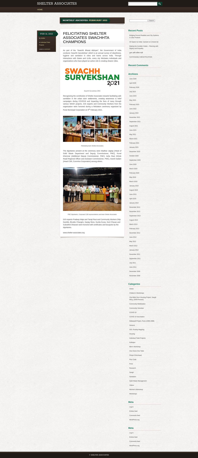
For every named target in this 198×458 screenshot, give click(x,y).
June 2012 (132, 237)
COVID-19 (132, 312)
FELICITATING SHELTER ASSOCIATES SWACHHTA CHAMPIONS (86, 37)
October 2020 (134, 156)
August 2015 (133, 190)
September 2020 (135, 160)
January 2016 (134, 186)
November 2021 (134, 117)
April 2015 (132, 199)
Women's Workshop (136, 389)
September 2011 (135, 258)
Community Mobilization (137, 304)
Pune (131, 364)
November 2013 (134, 211)
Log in (131, 407)
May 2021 (132, 134)
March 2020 (133, 169)
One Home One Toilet (136, 351)
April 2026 (132, 83)
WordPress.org (134, 420)
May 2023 (132, 100)
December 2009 (134, 271)
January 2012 (134, 250)
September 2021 (135, 121)
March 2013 (133, 224)
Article (131, 289)
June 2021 (132, 130)
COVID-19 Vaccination (136, 317)
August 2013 (133, 220)
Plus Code (132, 359)
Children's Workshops (136, 293)
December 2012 (134, 233)
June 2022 (132, 109)
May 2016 (132, 177)
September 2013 (135, 216)
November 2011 (134, 254)
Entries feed (133, 411)
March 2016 (133, 181)
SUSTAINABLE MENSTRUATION (140, 57)
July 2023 (132, 92)
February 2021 (134, 143)
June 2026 (132, 79)
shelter (43, 38)
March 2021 (133, 139)
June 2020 (132, 164)
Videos (131, 385)
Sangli (131, 372)
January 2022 (134, 113)
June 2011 (132, 267)
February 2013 (134, 229)
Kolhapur (132, 342)
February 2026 (134, 87)
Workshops (133, 394)
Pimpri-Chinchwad (135, 355)
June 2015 (132, 194)
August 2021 (133, 126)
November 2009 (134, 276)
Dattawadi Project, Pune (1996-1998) (141, 321)
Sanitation (132, 377)
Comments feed (134, 415)
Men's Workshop (135, 347)
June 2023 (132, 96)
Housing (132, 334)
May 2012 (132, 241)
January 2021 (134, 147)
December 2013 (134, 207)
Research (132, 368)
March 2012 (133, 246)
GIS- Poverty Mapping (136, 329)
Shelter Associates (57, 4)
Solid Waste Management (138, 381)
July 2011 (132, 263)
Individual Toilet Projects (137, 338)
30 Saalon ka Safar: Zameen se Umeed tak (143, 42)
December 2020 (134, 151)
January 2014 (134, 203)
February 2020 (134, 173)
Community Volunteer (136, 308)
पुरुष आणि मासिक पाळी (136, 53)
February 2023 (134, 104)
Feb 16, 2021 (46, 33)
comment (44, 49)
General (132, 325)
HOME (40, 10)
